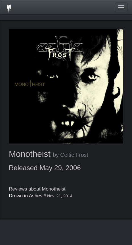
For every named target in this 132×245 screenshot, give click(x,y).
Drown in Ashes (25, 195)
